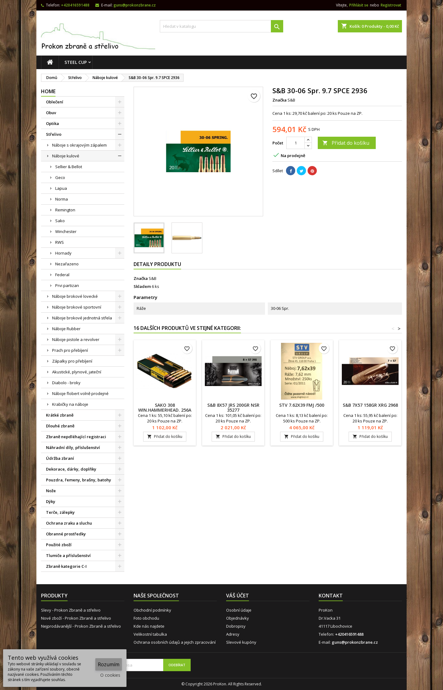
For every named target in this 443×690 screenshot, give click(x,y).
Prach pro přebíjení (70, 350)
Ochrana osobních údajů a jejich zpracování (175, 642)
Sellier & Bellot (68, 166)
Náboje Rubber (66, 328)
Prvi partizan (67, 285)
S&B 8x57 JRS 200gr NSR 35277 (233, 407)
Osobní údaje (238, 610)
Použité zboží (59, 544)
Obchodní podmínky (152, 610)
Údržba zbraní (60, 458)
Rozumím (108, 664)
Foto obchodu (146, 618)
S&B (152, 278)
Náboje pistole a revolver (75, 339)
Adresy (232, 634)
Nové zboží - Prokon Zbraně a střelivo (76, 618)
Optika (52, 123)
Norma (61, 199)
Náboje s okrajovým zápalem (79, 145)
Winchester (66, 231)
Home (48, 91)
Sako (60, 220)
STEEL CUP (75, 62)
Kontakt (331, 595)
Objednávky (237, 618)
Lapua (61, 188)
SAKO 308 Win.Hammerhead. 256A (164, 407)
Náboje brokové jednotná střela (82, 318)
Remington (65, 210)
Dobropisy (236, 626)
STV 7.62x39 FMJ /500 (301, 405)
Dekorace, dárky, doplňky (71, 469)
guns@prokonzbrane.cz (135, 5)
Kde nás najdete (149, 626)
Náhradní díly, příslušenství (73, 447)
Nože (51, 490)
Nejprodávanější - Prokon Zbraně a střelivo (81, 626)
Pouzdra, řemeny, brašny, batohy (78, 480)
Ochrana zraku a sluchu (69, 523)
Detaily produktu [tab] (157, 264)
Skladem (142, 286)
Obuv (51, 112)
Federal (62, 274)
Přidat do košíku (345, 142)
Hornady (63, 253)
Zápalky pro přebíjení (72, 361)
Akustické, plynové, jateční (76, 372)
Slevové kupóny (241, 642)
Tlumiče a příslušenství (68, 555)
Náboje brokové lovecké (75, 296)
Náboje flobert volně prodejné (80, 393)
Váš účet (237, 595)
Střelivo (53, 134)
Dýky (50, 501)
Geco (60, 177)
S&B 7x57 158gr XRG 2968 (370, 405)
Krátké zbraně (59, 415)
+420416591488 (75, 5)
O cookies (110, 675)
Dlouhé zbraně (60, 426)
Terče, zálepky (60, 512)
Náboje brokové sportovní (76, 307)
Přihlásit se (358, 5)
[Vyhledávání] (221, 26)
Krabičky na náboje (70, 404)
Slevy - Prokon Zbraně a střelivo (71, 610)
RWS (59, 242)
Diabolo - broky (66, 382)
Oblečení (54, 102)
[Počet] (295, 143)
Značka (279, 100)
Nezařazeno (67, 264)
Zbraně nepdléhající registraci (76, 436)
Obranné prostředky (66, 534)
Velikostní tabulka (150, 634)
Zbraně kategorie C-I (66, 566)
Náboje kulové (65, 156)
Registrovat (391, 5)
